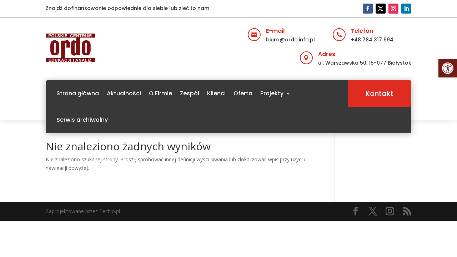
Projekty (271, 93)
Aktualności (124, 93)
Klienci (216, 93)
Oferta (242, 93)
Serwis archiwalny (82, 120)
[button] (447, 68)
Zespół (189, 93)
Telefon (362, 31)
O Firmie (160, 93)
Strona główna (77, 93)
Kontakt (379, 94)
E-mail (275, 31)
